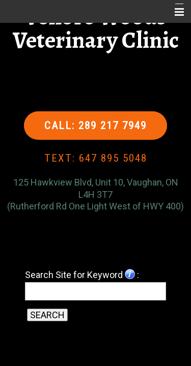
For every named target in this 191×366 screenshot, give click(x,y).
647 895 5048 (113, 158)
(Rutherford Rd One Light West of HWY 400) (95, 206)
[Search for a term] (96, 291)
